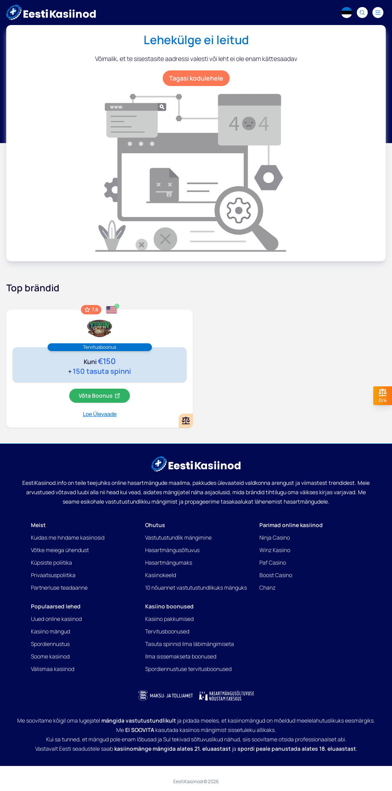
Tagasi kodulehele (196, 78)
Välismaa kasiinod (52, 669)
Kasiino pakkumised (169, 618)
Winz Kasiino (274, 550)
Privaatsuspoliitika (53, 575)
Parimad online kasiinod (291, 525)
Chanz (267, 587)
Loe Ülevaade (100, 414)
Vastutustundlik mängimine (178, 537)
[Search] (362, 12)
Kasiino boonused (169, 606)
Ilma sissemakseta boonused (180, 656)
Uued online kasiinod (56, 618)
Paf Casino (272, 562)
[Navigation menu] (378, 12)
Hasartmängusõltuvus (172, 550)
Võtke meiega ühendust (60, 550)
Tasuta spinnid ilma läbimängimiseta (189, 644)
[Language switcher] (346, 12)
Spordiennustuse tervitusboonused (188, 669)
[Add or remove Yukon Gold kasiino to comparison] (186, 421)
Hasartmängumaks (168, 562)
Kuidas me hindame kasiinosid (67, 537)
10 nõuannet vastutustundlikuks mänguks (196, 587)
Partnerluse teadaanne (59, 587)
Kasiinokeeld (160, 575)
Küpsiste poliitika (51, 562)
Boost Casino (275, 575)
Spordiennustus (50, 644)
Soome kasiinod (50, 656)
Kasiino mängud (50, 631)
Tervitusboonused (167, 631)
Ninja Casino (274, 537)
